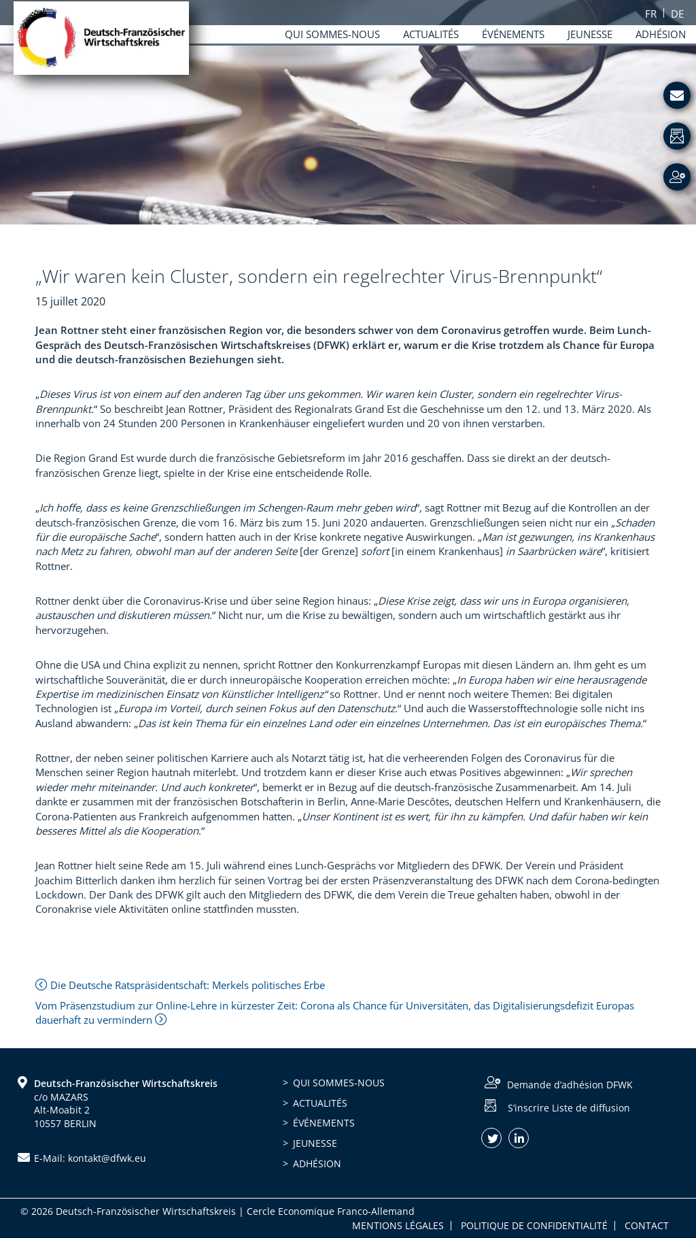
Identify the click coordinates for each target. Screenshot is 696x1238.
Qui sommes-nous (339, 1082)
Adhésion (317, 1163)
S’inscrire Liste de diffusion (569, 1107)
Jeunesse (315, 1143)
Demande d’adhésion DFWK (570, 1084)
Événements (324, 1122)
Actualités (320, 1103)
